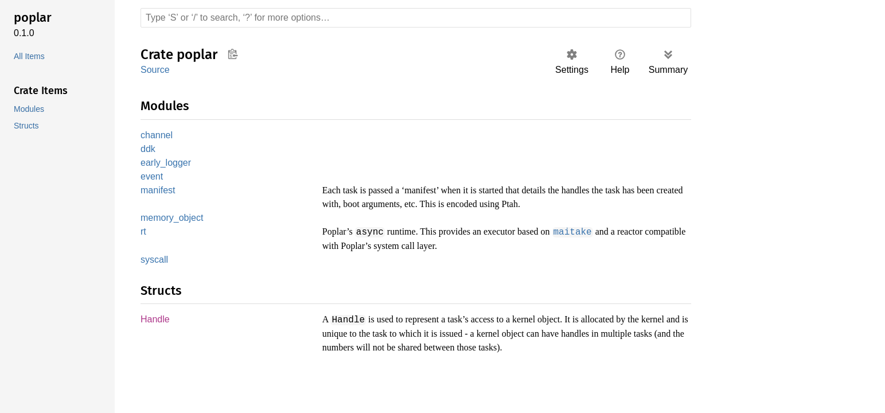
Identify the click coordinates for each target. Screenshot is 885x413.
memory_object (173, 220)
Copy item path (232, 54)
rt (144, 234)
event (152, 178)
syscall (155, 262)
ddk (149, 150)
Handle (156, 322)
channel (157, 135)
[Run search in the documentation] (416, 18)
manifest (159, 193)
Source (155, 69)
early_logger (166, 164)
